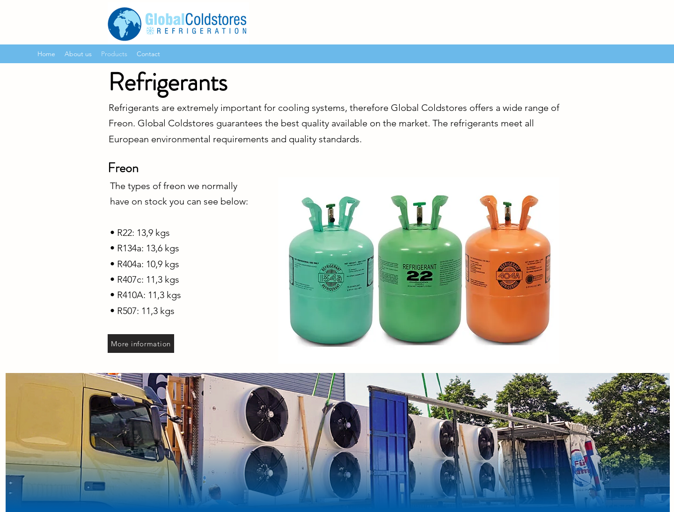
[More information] (141, 343)
